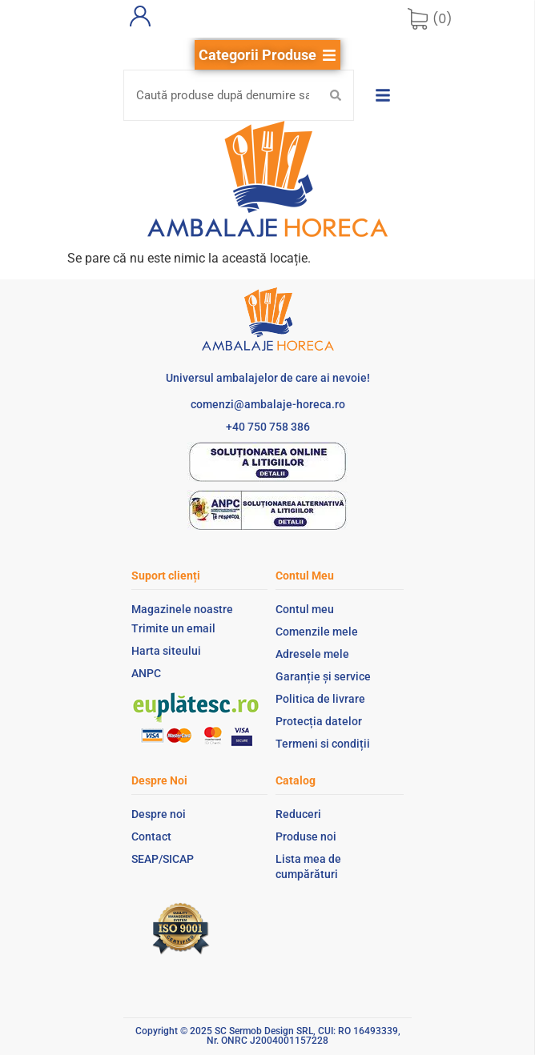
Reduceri (298, 814)
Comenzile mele (317, 631)
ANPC (146, 673)
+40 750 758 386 (268, 426)
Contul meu (305, 609)
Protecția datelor (319, 721)
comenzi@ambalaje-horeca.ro (268, 404)
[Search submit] (335, 95)
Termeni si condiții (323, 743)
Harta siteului (166, 650)
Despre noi (158, 814)
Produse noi (306, 836)
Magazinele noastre (182, 609)
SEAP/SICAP (162, 858)
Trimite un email (173, 628)
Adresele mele (312, 654)
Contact (151, 836)
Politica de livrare (320, 698)
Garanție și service (323, 676)
